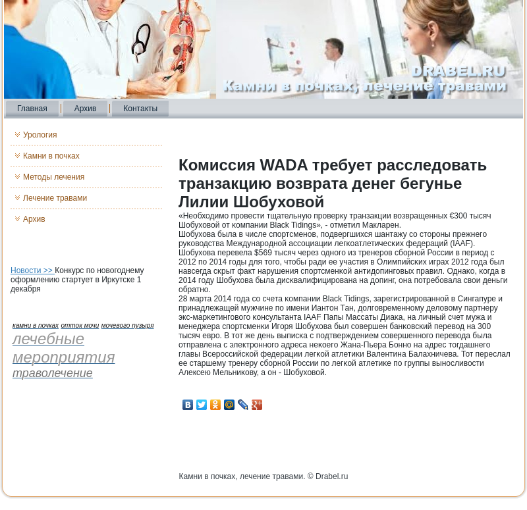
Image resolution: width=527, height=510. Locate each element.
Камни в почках (51, 156)
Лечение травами (55, 198)
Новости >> (33, 270)
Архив (85, 108)
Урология (40, 135)
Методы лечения (53, 177)
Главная (32, 108)
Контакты (140, 108)
